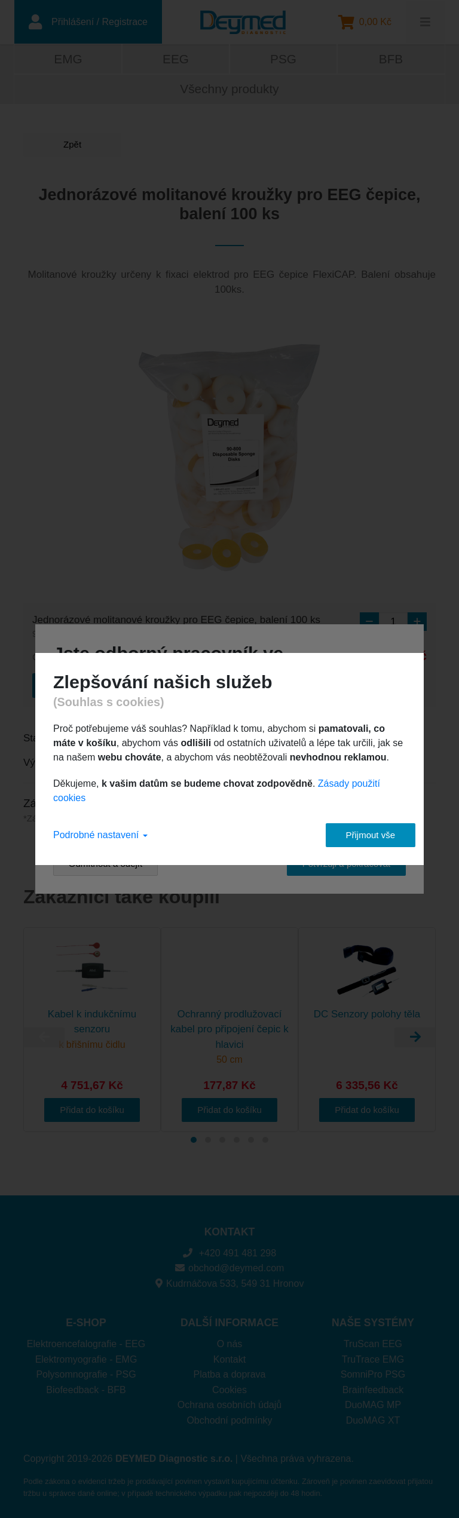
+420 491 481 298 (229, 1253)
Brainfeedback (372, 1390)
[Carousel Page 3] (222, 1140)
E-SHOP (86, 1323)
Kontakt (229, 1359)
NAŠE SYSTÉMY (373, 1323)
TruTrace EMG (373, 1359)
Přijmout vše (361, 835)
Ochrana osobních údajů (229, 1405)
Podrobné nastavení (100, 835)
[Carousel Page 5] (251, 1140)
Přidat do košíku (92, 1110)
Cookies (229, 1390)
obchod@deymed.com (229, 1268)
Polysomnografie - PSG (86, 1374)
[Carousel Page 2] (208, 1140)
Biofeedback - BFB (86, 1390)
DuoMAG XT (373, 1420)
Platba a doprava (230, 1374)
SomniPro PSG (373, 1374)
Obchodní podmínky (229, 1420)
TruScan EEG (373, 1344)
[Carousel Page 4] (237, 1140)
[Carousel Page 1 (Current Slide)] (194, 1140)
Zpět (68, 144)
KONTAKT (229, 1232)
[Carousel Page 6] (265, 1140)
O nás (230, 1344)
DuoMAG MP (373, 1405)
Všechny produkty (229, 89)
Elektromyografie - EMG (86, 1359)
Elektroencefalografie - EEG (86, 1344)
